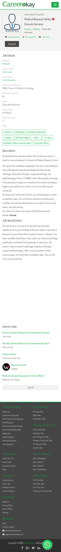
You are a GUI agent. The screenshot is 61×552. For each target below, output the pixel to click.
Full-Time (45, 37)
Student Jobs (38, 448)
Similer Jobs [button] (9, 326)
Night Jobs (37, 415)
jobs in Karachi (38, 466)
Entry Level (7, 71)
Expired (12, 44)
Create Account (8, 480)
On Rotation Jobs (39, 419)
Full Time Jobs (38, 480)
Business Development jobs (12, 426)
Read (4, 469)
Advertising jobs (8, 437)
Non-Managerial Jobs (41, 437)
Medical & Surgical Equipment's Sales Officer (23, 375)
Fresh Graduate (14, 37)
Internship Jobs (38, 484)
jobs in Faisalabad (39, 469)
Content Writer (9, 354)
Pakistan (36, 29)
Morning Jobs (38, 411)
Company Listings (8, 466)
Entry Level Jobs (39, 429)
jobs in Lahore (38, 462)
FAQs (4, 523)
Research (6, 63)
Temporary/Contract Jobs (42, 491)
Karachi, (28, 29)
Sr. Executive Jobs (39, 444)
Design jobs (6, 433)
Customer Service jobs (10, 415)
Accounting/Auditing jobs (11, 429)
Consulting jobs (8, 444)
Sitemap (5, 512)
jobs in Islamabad (39, 458)
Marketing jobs (7, 422)
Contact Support (8, 491)
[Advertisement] (30, 293)
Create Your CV (8, 458)
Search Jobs (7, 462)
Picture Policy (7, 509)
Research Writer (19, 364)
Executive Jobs (38, 433)
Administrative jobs (9, 440)
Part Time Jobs (38, 487)
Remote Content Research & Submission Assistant (25, 332)
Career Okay (29, 543)
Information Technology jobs (12, 419)
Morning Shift (30, 37)
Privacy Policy (7, 505)
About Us (5, 502)
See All (31, 387)
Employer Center (8, 487)
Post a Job (6, 484)
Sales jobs (6, 411)
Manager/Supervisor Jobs (42, 440)
